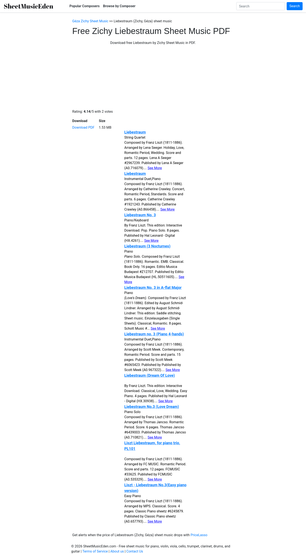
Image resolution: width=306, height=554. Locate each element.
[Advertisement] (153, 77)
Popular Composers (84, 6)
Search (294, 6)
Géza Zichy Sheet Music (90, 21)
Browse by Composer (119, 6)
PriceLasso (199, 535)
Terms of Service (95, 551)
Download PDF (83, 127)
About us (117, 551)
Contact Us (134, 551)
